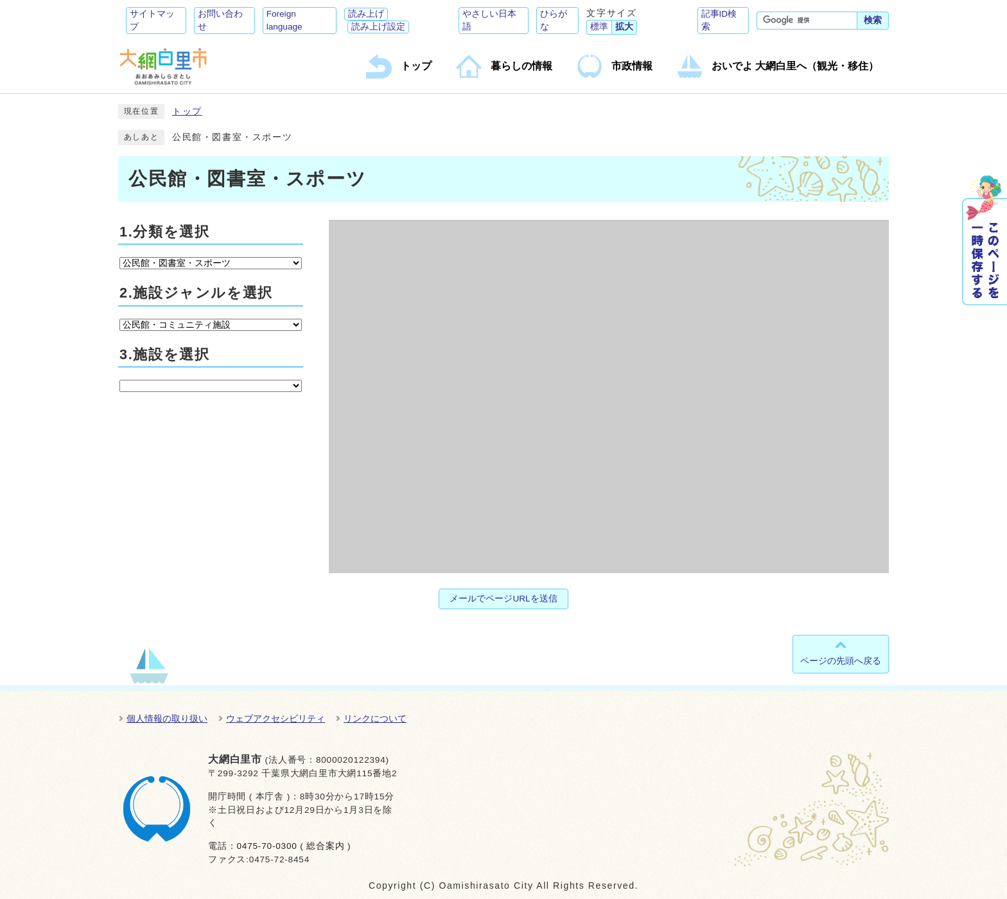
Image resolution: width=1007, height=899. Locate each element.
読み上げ (366, 14)
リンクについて (375, 718)
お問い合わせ (220, 20)
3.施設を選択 (164, 354)
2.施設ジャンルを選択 (196, 293)
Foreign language (284, 20)
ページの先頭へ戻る (840, 660)
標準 (599, 26)
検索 (873, 20)
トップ (187, 111)
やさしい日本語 (489, 20)
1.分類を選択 (164, 232)
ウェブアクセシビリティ (275, 718)
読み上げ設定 (378, 26)
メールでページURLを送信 (503, 598)
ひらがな (553, 20)
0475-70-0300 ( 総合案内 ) (293, 846)
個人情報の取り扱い (167, 718)
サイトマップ (152, 20)
